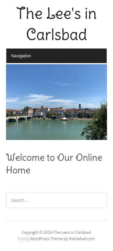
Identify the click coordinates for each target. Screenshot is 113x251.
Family (23, 238)
